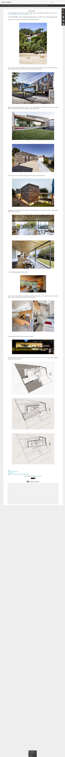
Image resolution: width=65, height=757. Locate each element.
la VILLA (27, 5)
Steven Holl (22, 5)
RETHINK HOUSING (34, 5)
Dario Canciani (39, 476)
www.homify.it (11, 472)
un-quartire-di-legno (25, 14)
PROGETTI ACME (44, 5)
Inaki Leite (32, 11)
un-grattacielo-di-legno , (16, 14)
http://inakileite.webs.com (13, 471)
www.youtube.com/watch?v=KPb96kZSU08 (20, 474)
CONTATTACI (10, 5)
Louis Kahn (16, 5)
